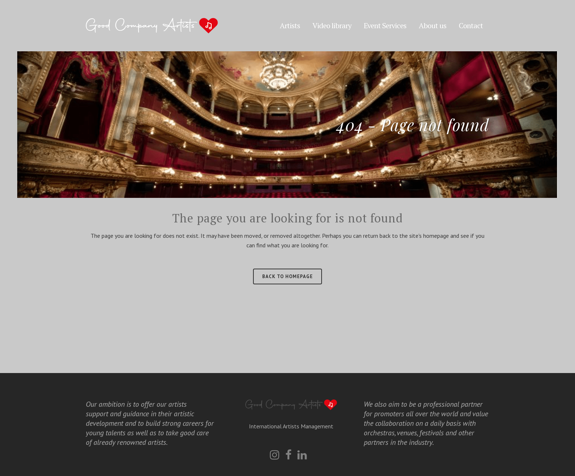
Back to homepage (287, 276)
